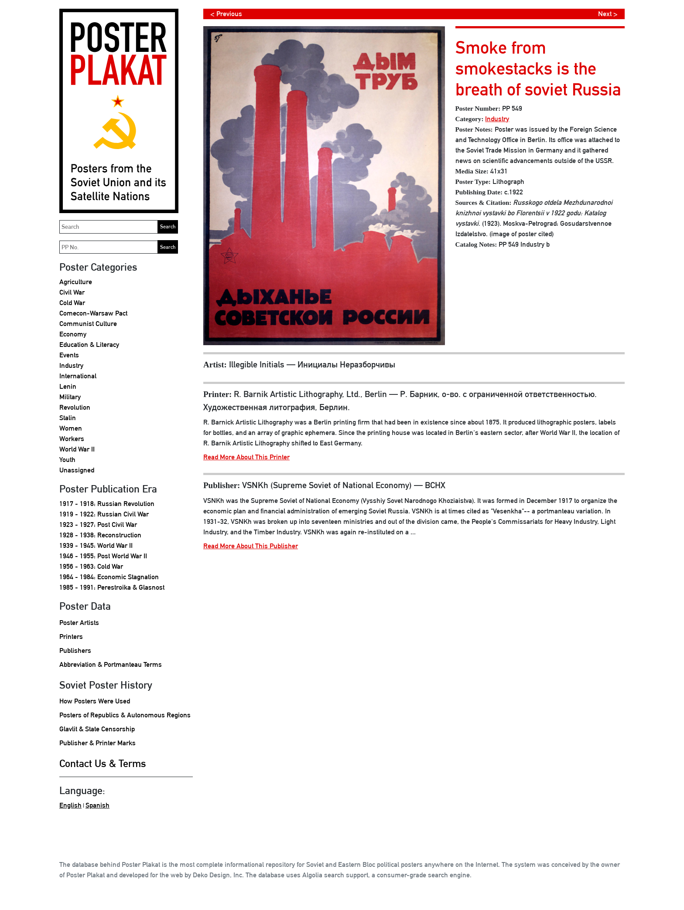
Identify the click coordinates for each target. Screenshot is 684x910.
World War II (77, 449)
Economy (72, 334)
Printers (71, 636)
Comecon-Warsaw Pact (93, 313)
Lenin (67, 386)
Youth (67, 459)
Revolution (74, 407)
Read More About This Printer (246, 457)
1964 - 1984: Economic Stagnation (109, 577)
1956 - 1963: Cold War (91, 566)
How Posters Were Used (94, 701)
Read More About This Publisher (250, 546)
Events (69, 355)
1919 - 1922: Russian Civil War (104, 514)
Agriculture (75, 282)
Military (70, 397)
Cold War (72, 303)
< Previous (226, 14)
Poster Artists (79, 622)
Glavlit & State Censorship (97, 729)
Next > (608, 14)
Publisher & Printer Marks (97, 743)
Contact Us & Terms (102, 763)
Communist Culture (88, 323)
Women (70, 428)
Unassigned (76, 470)
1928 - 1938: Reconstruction (100, 535)
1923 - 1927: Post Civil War (98, 524)
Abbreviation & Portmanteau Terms (110, 664)
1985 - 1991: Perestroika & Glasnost (111, 587)
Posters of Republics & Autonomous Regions (125, 715)
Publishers (75, 650)
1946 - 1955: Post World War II (103, 556)
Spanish (97, 805)
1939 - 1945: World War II (96, 545)
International (77, 376)
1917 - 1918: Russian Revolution (106, 503)
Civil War (72, 292)
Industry (71, 365)
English (70, 805)
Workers (71, 439)
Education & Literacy (89, 344)
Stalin (67, 418)
